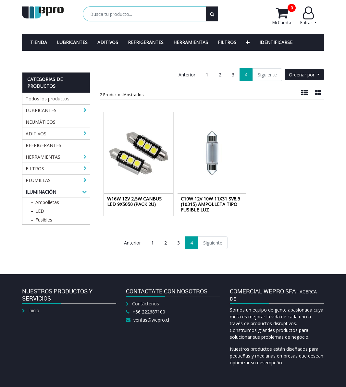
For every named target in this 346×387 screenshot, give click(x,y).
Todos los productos (47, 99)
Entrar (308, 15)
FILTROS (35, 168)
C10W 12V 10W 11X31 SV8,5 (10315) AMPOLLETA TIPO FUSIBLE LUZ (210, 204)
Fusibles (43, 220)
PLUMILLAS (38, 180)
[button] (247, 42)
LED (39, 211)
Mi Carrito (284, 15)
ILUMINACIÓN (41, 192)
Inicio (33, 310)
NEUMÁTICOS (41, 122)
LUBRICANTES (41, 110)
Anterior (187, 75)
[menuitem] (38, 42)
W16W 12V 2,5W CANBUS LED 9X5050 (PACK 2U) (134, 201)
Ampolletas (47, 202)
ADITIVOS (36, 134)
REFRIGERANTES (43, 145)
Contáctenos (145, 304)
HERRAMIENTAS (43, 157)
